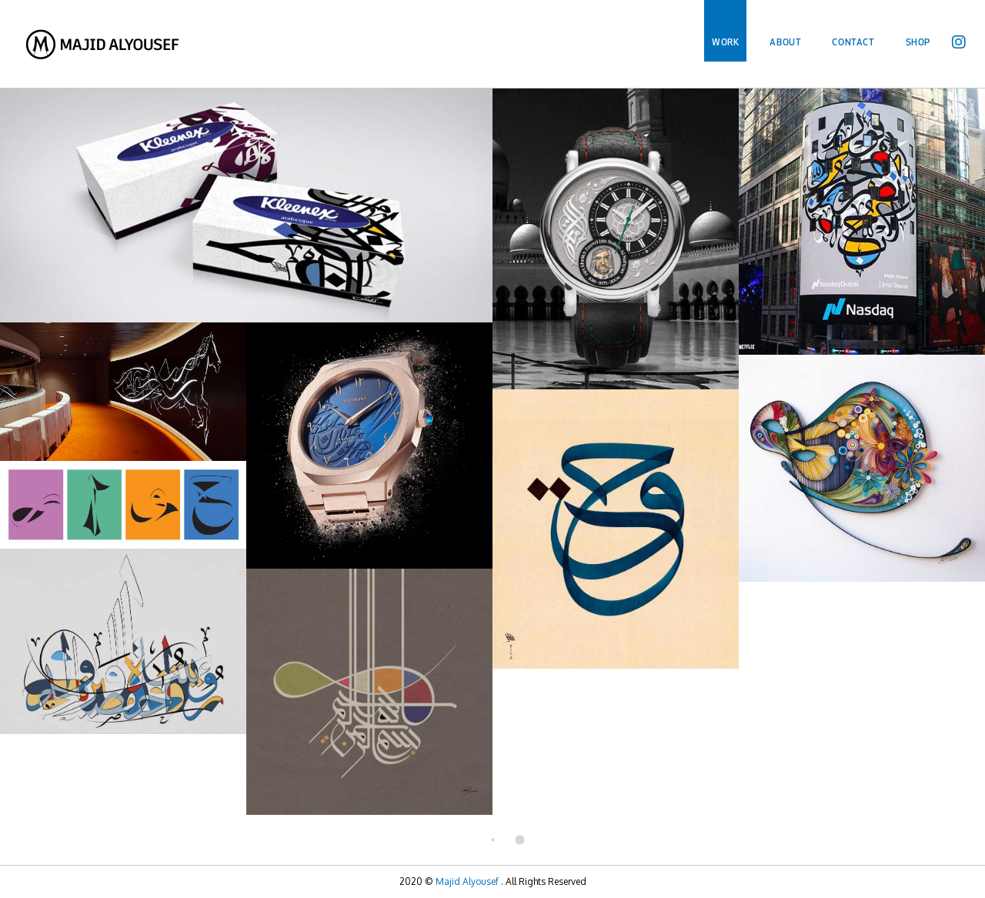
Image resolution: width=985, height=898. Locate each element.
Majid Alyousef (467, 881)
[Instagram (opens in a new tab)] (959, 39)
